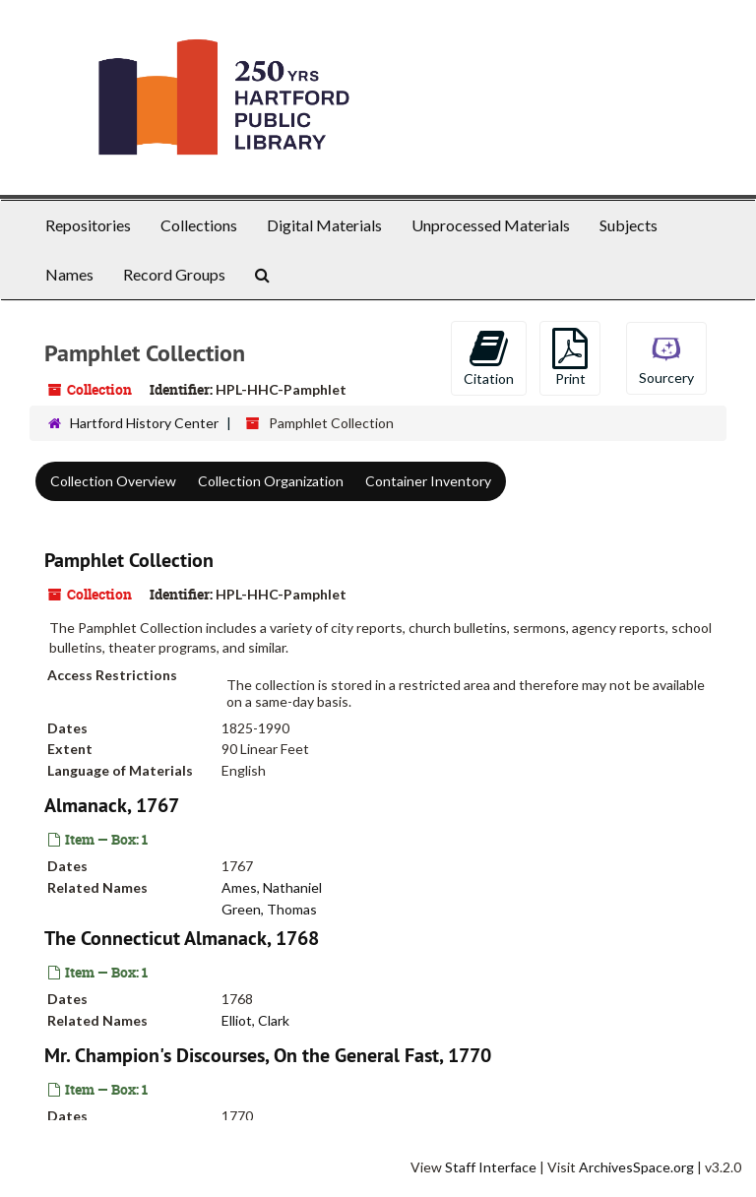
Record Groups (174, 274)
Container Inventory (428, 480)
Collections (198, 225)
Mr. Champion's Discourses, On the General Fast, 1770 (267, 1055)
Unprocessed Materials (490, 225)
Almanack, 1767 (111, 805)
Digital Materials (324, 225)
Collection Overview (113, 480)
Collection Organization (271, 480)
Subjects (628, 225)
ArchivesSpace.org (636, 1167)
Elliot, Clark (255, 1020)
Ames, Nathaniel (271, 887)
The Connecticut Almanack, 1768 (181, 938)
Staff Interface (490, 1167)
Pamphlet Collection (129, 560)
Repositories (88, 225)
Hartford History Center (144, 422)
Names (69, 274)
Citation (489, 357)
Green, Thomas (269, 908)
